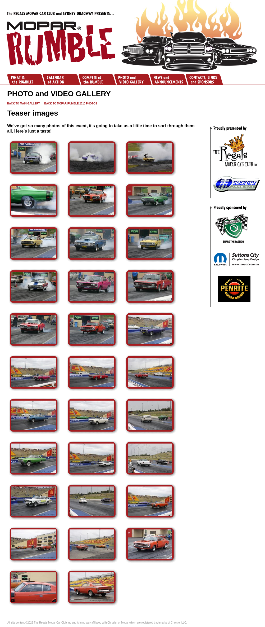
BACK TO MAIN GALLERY (23, 103)
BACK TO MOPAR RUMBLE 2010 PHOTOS (70, 103)
